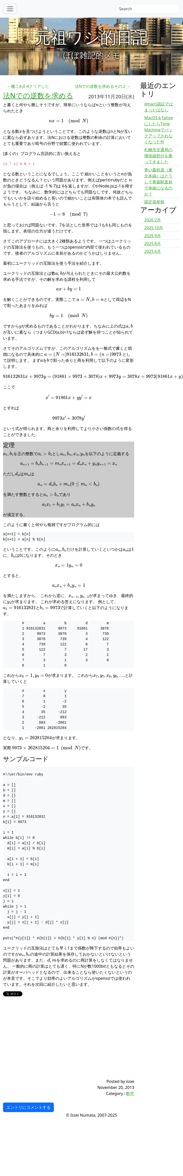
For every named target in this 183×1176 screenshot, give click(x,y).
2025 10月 (153, 227)
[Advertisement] (58, 1043)
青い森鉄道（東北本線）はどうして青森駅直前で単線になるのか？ (158, 182)
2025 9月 (152, 236)
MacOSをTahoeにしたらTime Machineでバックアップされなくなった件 (158, 130)
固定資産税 (154, 202)
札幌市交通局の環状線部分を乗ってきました (158, 156)
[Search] (148, 9)
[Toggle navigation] (10, 9)
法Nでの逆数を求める (38, 95)
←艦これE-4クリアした (28, 86)
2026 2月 (152, 220)
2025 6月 (152, 251)
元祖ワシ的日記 (92, 37)
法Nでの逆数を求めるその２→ (102, 86)
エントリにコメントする (28, 1107)
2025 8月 (152, 243)
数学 (130, 1093)
